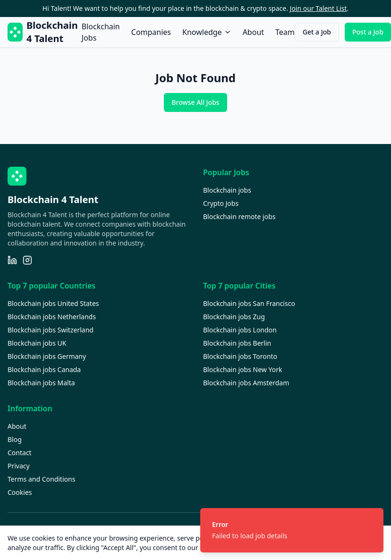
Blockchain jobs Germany (47, 356)
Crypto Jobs (220, 203)
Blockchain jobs (227, 190)
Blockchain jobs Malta (41, 382)
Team (285, 32)
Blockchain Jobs (101, 32)
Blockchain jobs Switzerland (51, 329)
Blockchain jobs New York (242, 369)
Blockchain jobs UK (37, 343)
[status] (291, 530)
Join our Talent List (318, 8)
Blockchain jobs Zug (234, 316)
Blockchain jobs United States (53, 303)
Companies (151, 32)
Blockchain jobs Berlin (237, 343)
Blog (15, 439)
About (253, 32)
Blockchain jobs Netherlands (52, 316)
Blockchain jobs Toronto (240, 356)
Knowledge (206, 32)
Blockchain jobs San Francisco (249, 303)
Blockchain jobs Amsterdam (246, 382)
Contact (20, 452)
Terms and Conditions (41, 479)
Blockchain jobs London (240, 329)
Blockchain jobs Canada (44, 369)
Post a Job (367, 31)
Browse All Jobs (195, 102)
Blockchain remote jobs (239, 216)
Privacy (19, 465)
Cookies (20, 492)
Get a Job (317, 31)
